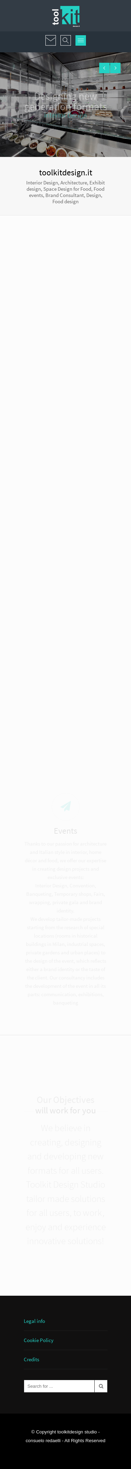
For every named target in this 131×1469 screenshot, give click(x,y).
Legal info (34, 1321)
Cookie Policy (38, 1340)
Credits (31, 1359)
